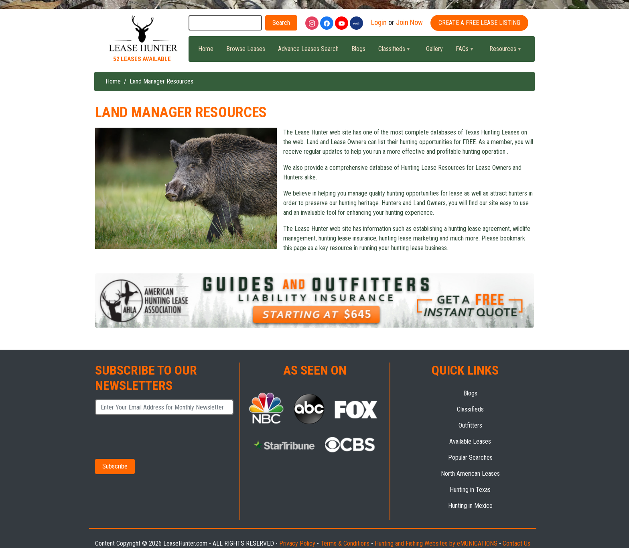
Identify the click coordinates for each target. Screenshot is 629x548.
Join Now (409, 22)
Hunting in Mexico (470, 505)
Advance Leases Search (308, 49)
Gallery (434, 49)
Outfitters (470, 425)
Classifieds (391, 51)
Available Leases (470, 441)
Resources (502, 51)
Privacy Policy (297, 543)
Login (379, 22)
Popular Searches (470, 457)
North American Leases (470, 473)
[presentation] (155, 436)
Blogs (358, 49)
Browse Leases (245, 49)
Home (205, 49)
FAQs (461, 51)
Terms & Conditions (345, 543)
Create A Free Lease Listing (479, 22)
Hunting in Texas (470, 489)
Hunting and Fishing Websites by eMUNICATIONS (436, 543)
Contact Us (516, 543)
